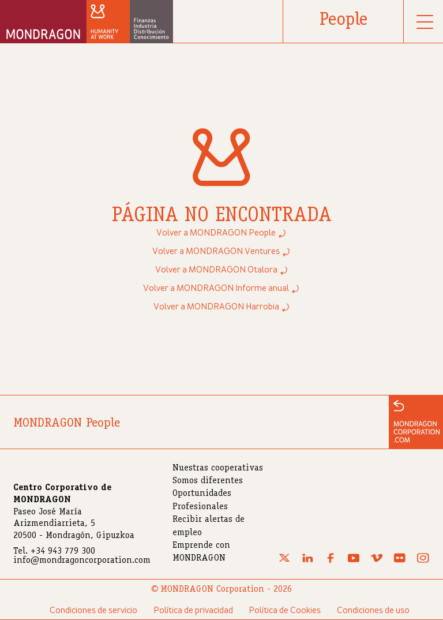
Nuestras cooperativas (217, 468)
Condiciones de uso (373, 610)
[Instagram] (423, 561)
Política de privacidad (193, 610)
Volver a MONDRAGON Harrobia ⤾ (221, 307)
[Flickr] (400, 561)
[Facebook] (330, 561)
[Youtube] (354, 561)
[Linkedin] (307, 561)
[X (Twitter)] (284, 561)
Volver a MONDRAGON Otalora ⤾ (221, 270)
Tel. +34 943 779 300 (54, 551)
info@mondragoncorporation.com (82, 561)
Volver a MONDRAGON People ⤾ (221, 233)
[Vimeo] (377, 561)
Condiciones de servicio (93, 610)
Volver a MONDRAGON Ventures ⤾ (221, 251)
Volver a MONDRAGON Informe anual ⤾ (221, 288)
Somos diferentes (207, 481)
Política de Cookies (285, 610)
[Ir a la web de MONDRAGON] (416, 422)
